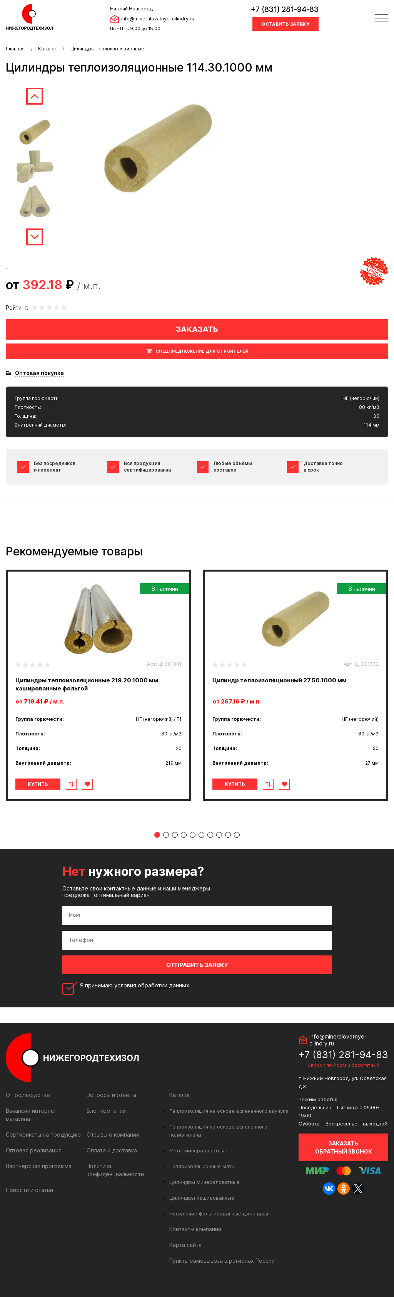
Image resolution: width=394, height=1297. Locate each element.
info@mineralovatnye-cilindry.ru (157, 19)
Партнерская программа (39, 1166)
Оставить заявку (285, 24)
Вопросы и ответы (111, 1095)
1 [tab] (157, 835)
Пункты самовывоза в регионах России (222, 1260)
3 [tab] (175, 835)
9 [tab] (228, 835)
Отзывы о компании (113, 1134)
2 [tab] (166, 835)
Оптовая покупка (39, 373)
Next (34, 236)
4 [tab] (184, 835)
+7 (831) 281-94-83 (284, 9)
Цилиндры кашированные (201, 1198)
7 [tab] (210, 835)
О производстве (28, 1095)
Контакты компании (195, 1229)
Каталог (47, 49)
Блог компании (106, 1110)
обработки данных (163, 985)
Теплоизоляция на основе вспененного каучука (229, 1111)
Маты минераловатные (198, 1150)
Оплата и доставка (112, 1150)
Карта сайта (185, 1245)
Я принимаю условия (134, 985)
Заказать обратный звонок (343, 1147)
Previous (34, 96)
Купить (38, 784)
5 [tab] (192, 835)
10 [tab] (237, 835)
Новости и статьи (29, 1190)
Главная (15, 49)
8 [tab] (219, 835)
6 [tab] (201, 835)
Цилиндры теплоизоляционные (107, 49)
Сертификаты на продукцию (43, 1134)
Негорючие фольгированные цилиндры (218, 1213)
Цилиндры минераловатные (204, 1182)
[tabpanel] (98, 685)
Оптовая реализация (34, 1150)
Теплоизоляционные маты (202, 1166)
